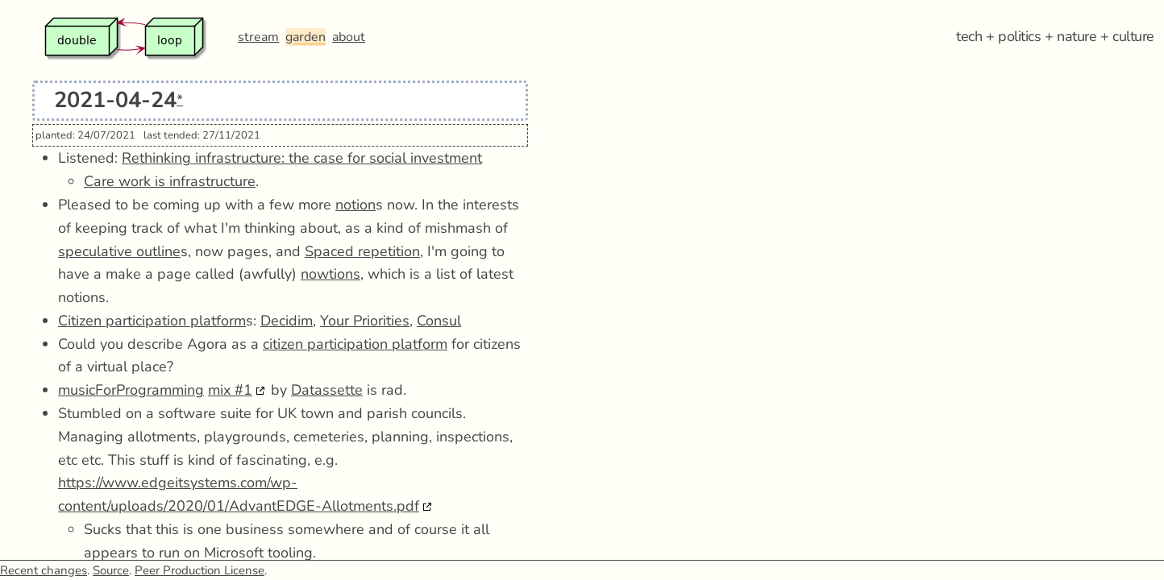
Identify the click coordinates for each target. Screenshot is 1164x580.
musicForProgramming (131, 390)
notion (355, 204)
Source (111, 570)
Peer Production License (199, 570)
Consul (439, 320)
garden (305, 37)
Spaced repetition (362, 251)
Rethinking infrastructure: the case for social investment (302, 158)
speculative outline (119, 251)
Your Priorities (364, 320)
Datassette (327, 390)
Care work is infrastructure (170, 181)
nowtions (330, 274)
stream (258, 37)
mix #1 (230, 390)
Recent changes (43, 570)
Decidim (286, 320)
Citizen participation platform (152, 320)
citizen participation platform (355, 344)
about (348, 37)
